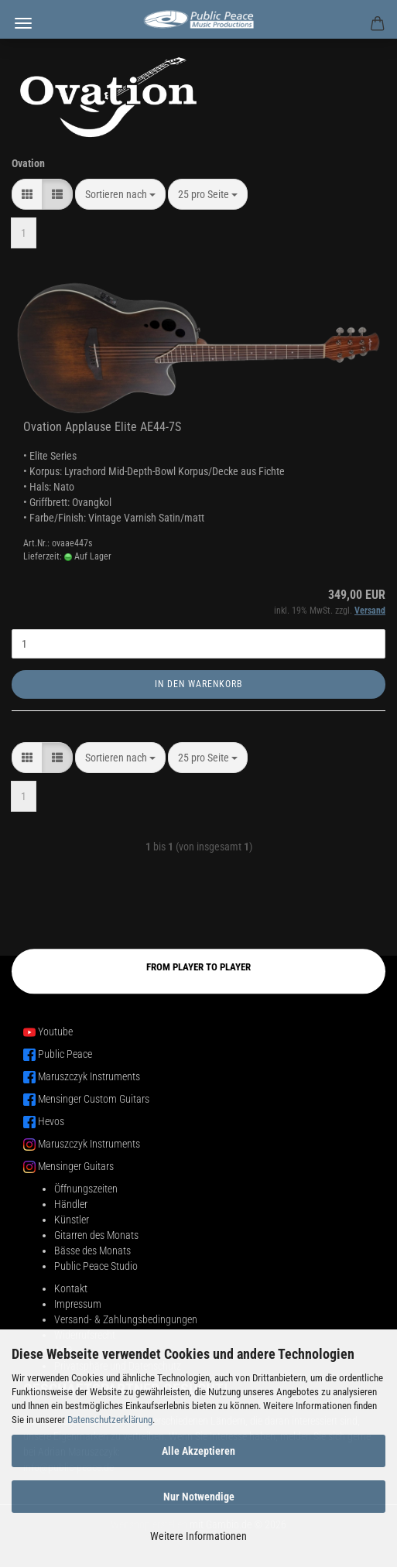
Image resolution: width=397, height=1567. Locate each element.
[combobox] (120, 194)
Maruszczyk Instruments (89, 1076)
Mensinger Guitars (76, 1166)
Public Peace (65, 1054)
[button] (27, 194)
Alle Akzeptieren (198, 1451)
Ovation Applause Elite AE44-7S (102, 426)
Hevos (51, 1121)
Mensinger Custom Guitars (93, 1099)
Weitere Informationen (198, 1536)
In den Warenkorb (199, 684)
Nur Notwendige (198, 1496)
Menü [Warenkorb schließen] (23, 23)
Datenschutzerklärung (109, 1419)
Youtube (55, 1031)
